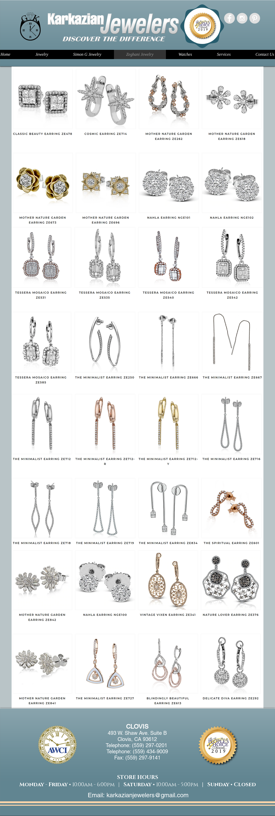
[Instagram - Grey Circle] (242, 18)
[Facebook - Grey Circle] (229, 18)
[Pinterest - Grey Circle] (254, 18)
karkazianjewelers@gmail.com (148, 795)
